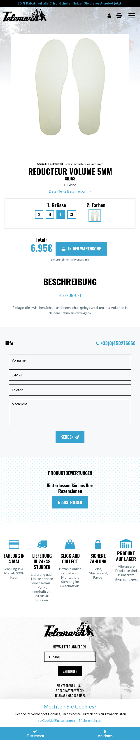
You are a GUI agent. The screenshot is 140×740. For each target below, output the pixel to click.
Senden (70, 437)
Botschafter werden (70, 690)
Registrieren (70, 502)
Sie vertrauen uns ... (70, 685)
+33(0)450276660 (117, 343)
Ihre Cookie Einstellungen (55, 720)
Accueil (41, 164)
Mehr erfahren (90, 720)
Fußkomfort (55, 164)
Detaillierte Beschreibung (70, 191)
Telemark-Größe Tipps (70, 695)
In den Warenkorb (81, 249)
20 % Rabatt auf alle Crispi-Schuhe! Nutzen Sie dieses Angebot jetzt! (70, 3)
